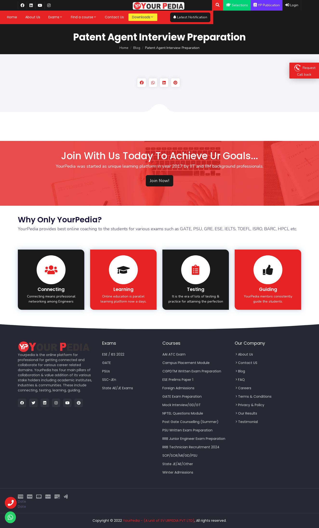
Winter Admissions (177, 472)
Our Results (246, 413)
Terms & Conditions (253, 396)
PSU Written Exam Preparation (187, 430)
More (183, 17)
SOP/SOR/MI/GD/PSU (179, 455)
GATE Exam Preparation (182, 396)
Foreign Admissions (178, 388)
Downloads (158, 17)
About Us (47, 17)
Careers (243, 388)
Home (27, 17)
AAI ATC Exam (174, 354)
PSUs (106, 371)
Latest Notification (281, 17)
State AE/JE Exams (117, 388)
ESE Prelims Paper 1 (177, 379)
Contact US (246, 362)
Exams (70, 17)
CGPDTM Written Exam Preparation (191, 371)
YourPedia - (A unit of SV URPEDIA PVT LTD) (158, 520)
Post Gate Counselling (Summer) (190, 421)
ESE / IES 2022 (113, 354)
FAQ (240, 379)
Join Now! (159, 181)
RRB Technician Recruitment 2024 (190, 447)
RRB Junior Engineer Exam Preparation (193, 438)
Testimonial (246, 421)
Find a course (99, 17)
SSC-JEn (109, 379)
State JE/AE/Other (177, 464)
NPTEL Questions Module (182, 413)
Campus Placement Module (186, 362)
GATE (106, 362)
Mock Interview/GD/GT (181, 405)
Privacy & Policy (249, 405)
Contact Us (129, 17)
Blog (136, 48)
